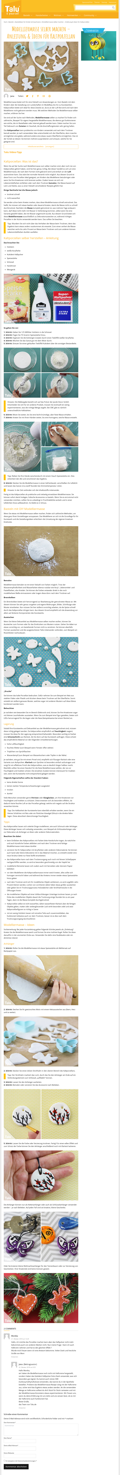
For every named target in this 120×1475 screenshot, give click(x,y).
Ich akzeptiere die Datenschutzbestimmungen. (21, 1461)
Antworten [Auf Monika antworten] (14, 1357)
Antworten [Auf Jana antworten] (22, 1408)
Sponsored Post (87, 2)
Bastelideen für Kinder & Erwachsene (28, 22)
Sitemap (104, 2)
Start (5, 22)
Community (89, 15)
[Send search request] (113, 7)
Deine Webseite (9, 1453)
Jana (12, 96)
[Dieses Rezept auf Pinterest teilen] (38, 96)
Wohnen (57, 15)
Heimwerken (72, 15)
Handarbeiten (42, 15)
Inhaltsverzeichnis (41, 146)
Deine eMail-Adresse (11, 1445)
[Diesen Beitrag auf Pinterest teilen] (27, 96)
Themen (97, 2)
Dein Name (8, 1438)
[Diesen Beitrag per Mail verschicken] (43, 96)
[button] (31, 15)
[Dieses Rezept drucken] (49, 96)
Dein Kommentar (10, 1422)
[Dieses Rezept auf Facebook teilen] (33, 96)
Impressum (112, 2)
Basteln (26, 15)
